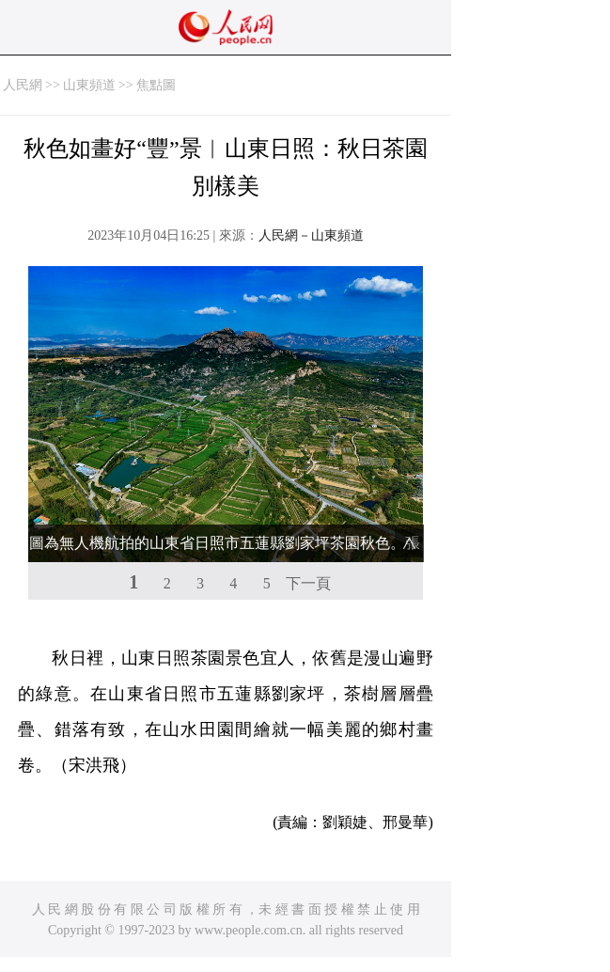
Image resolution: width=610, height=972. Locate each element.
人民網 (22, 85)
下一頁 (308, 583)
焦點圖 (156, 85)
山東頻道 (89, 85)
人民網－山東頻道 (311, 235)
